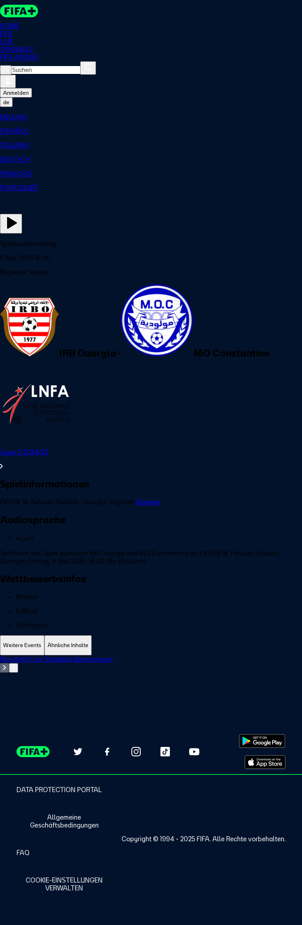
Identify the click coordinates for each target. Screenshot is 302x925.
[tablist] (151, 645)
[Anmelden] (8, 81)
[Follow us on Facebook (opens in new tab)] (107, 751)
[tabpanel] (151, 675)
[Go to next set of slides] (13, 668)
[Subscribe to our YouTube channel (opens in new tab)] (194, 751)
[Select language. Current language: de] (6, 102)
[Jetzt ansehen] (11, 224)
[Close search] (5, 70)
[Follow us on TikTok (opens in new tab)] (165, 751)
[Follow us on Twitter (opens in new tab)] (78, 751)
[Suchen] (88, 68)
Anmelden (16, 92)
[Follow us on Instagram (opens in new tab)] (136, 751)
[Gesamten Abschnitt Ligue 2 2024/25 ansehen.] (151, 459)
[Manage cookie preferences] (64, 884)
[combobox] (45, 70)
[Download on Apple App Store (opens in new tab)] (265, 762)
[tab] (22, 645)
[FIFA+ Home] (19, 11)
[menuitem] (151, 117)
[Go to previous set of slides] (4, 668)
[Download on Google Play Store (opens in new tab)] (262, 741)
